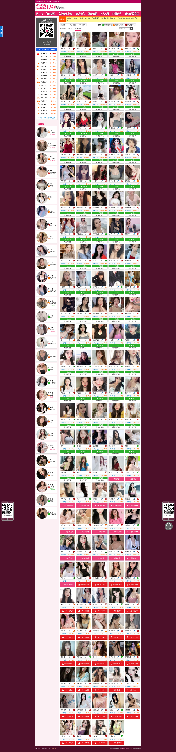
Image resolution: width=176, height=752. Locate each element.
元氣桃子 (53, 173)
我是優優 (53, 514)
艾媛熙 (52, 158)
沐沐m (52, 447)
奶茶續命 (53, 265)
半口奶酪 (53, 461)
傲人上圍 (53, 225)
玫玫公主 (53, 145)
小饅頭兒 (53, 383)
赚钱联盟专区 (132, 13)
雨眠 (51, 395)
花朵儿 (52, 475)
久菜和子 (53, 303)
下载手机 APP (46, 20)
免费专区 (50, 13)
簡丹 (51, 317)
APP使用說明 (47, 42)
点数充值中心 (65, 13)
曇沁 (51, 435)
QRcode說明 (47, 44)
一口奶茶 (53, 356)
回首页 (39, 13)
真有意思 (53, 291)
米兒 (51, 422)
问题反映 (116, 13)
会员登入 (80, 13)
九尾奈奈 (53, 278)
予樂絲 (52, 132)
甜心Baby (53, 212)
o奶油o (52, 487)
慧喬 (51, 370)
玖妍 (51, 238)
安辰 (51, 501)
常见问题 (104, 13)
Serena (52, 251)
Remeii (52, 409)
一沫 (51, 199)
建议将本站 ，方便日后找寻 (48, 1)
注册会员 (92, 13)
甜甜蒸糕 (53, 343)
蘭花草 (52, 329)
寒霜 (51, 186)
